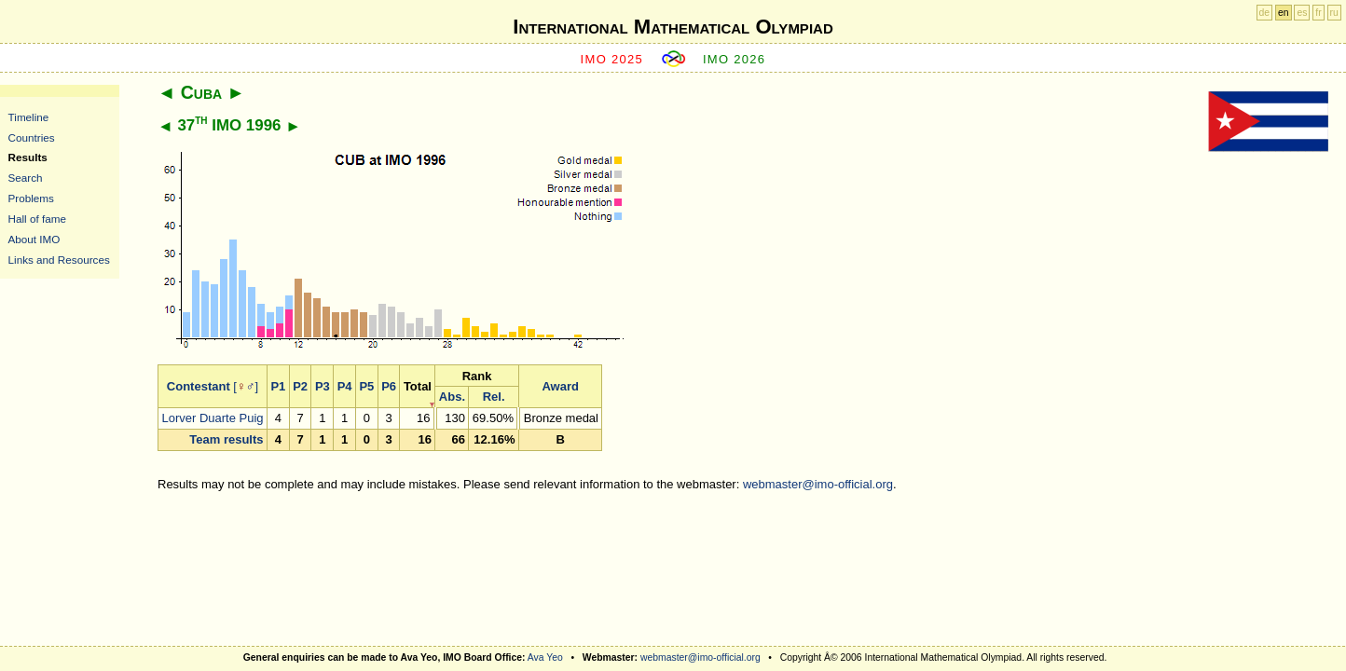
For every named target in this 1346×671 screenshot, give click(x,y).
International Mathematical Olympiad (672, 26)
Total (418, 386)
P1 (277, 386)
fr (1318, 12)
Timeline (28, 117)
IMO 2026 (734, 59)
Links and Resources (59, 259)
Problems (31, 198)
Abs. (452, 397)
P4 (344, 386)
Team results (226, 439)
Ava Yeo (545, 657)
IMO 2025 (612, 59)
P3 (322, 386)
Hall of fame (37, 218)
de (1264, 12)
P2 (300, 386)
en (1283, 12)
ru (1334, 12)
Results (28, 157)
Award (560, 386)
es (1302, 12)
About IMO (34, 239)
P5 (366, 386)
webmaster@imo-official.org (818, 484)
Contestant (198, 386)
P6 (388, 386)
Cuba (201, 92)
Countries (31, 137)
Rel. (494, 397)
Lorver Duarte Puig (212, 418)
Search (25, 177)
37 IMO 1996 (229, 125)
